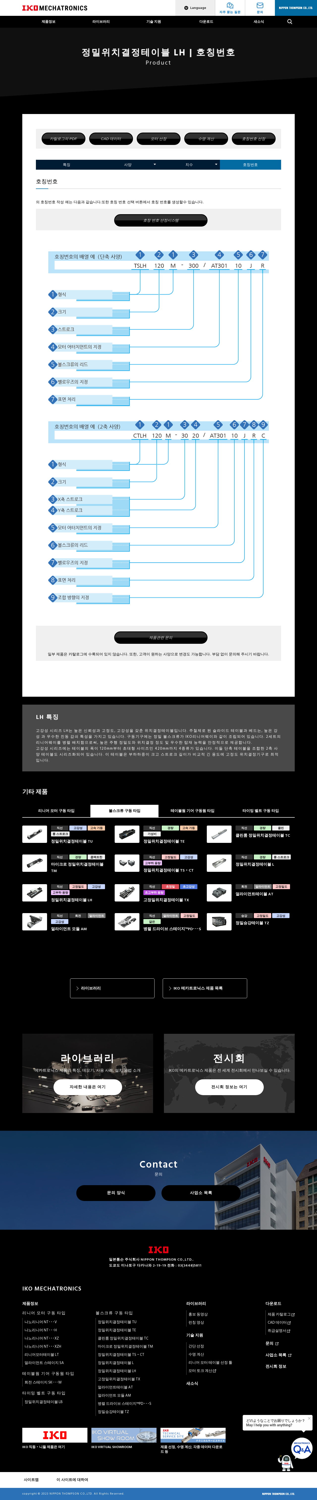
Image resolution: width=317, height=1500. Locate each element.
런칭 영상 (196, 1322)
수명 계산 (206, 139)
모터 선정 (158, 139)
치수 (189, 164)
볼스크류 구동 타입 (124, 811)
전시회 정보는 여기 (229, 1087)
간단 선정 (196, 1346)
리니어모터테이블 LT (42, 1355)
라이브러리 (101, 21)
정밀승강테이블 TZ (113, 1412)
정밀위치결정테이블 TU (117, 1322)
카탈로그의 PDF (63, 139)
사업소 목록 (201, 1193)
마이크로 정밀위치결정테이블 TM (125, 1346)
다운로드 (206, 21)
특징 (66, 164)
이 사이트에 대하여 (72, 1479)
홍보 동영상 (198, 1314)
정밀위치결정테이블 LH (117, 1371)
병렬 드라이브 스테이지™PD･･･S (124, 1404)
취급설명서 (279, 1331)
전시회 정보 (275, 1366)
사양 (128, 164)
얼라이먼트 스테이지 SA (44, 1363)
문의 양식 (116, 1193)
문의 (272, 1343)
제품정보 (48, 21)
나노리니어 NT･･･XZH (43, 1346)
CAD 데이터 (111, 139)
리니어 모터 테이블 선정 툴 (210, 1363)
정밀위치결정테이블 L (116, 1363)
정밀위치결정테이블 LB (44, 1402)
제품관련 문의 (160, 637)
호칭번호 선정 (253, 139)
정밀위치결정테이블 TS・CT (121, 1355)
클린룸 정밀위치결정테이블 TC (123, 1338)
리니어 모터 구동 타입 (56, 811)
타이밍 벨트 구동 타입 (260, 811)
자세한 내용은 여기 (88, 1087)
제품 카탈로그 (281, 1314)
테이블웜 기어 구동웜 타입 (192, 811)
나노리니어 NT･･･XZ (42, 1338)
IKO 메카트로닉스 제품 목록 (198, 988)
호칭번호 (250, 164)
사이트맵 (31, 1479)
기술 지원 (153, 21)
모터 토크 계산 (202, 1371)
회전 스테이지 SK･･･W (43, 1382)
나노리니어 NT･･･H (41, 1330)
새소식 (259, 21)
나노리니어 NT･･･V (41, 1322)
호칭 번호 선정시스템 (161, 220)
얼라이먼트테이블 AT (115, 1387)
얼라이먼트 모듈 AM (114, 1395)
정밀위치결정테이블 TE (117, 1330)
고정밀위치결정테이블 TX (119, 1379)
